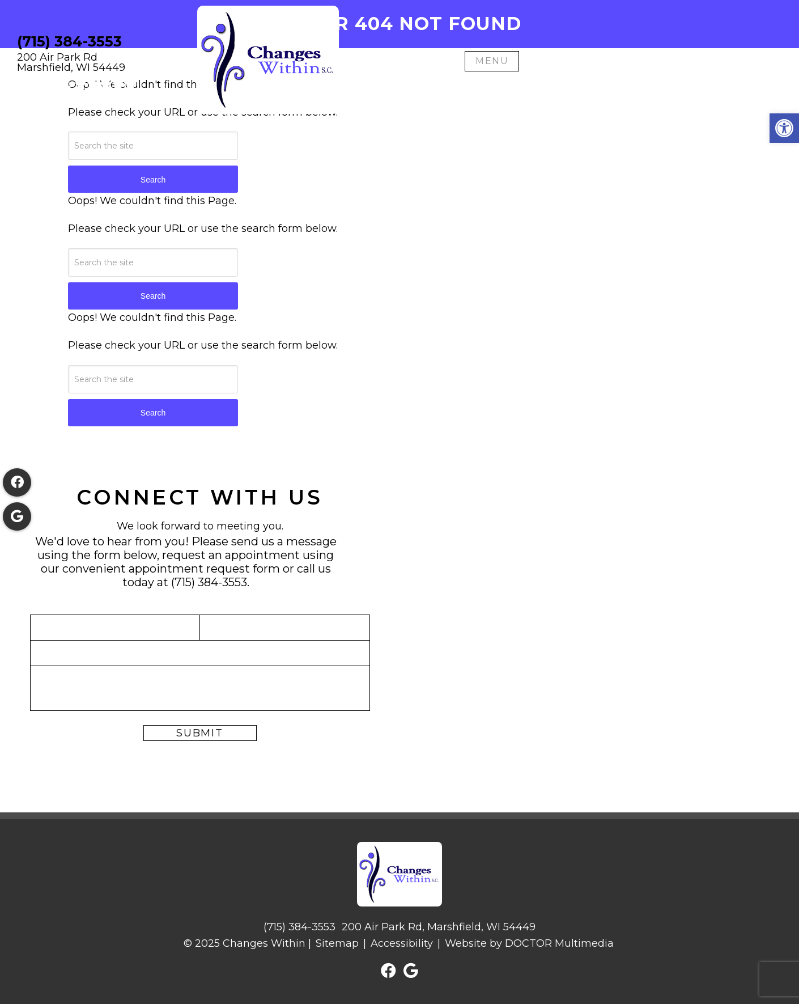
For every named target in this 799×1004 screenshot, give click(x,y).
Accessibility (402, 943)
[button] (784, 128)
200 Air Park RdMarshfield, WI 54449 (71, 62)
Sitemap (337, 943)
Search (153, 179)
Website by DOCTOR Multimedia (529, 943)
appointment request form (204, 568)
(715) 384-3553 (69, 42)
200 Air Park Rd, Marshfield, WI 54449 (439, 927)
